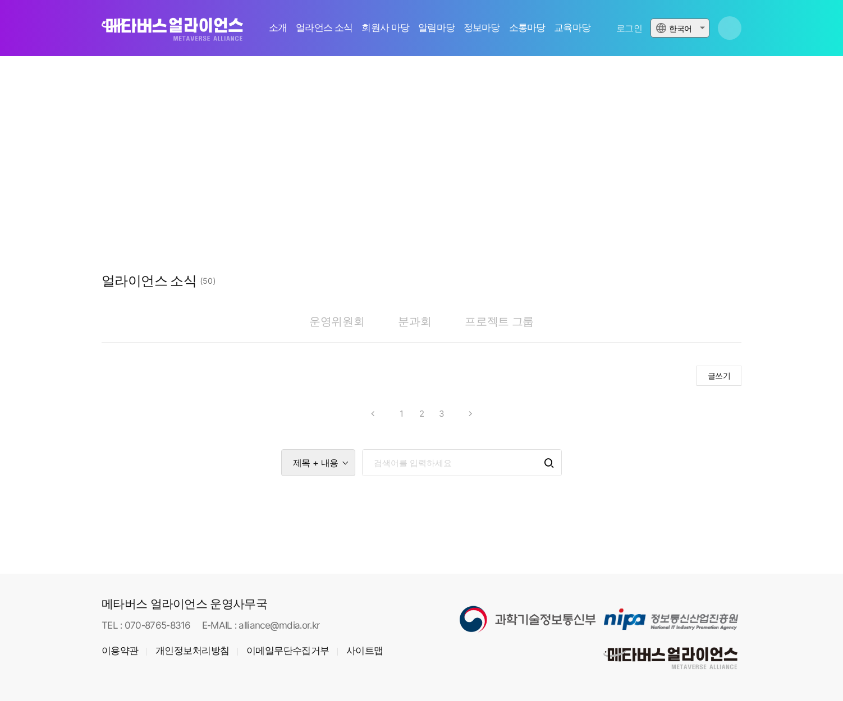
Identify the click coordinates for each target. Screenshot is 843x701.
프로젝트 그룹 (499, 321)
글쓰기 (719, 375)
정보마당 (482, 27)
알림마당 (436, 27)
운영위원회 (336, 321)
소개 (278, 27)
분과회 (414, 321)
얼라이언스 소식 (149, 281)
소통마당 (527, 27)
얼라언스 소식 (324, 27)
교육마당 (572, 27)
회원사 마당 (385, 27)
